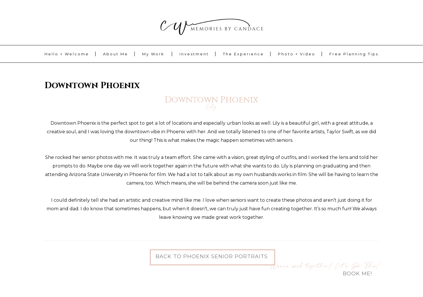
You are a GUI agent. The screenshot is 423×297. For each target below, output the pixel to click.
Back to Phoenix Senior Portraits (211, 256)
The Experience (243, 54)
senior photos (97, 157)
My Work (153, 54)
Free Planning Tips (353, 54)
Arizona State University (96, 174)
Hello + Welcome (67, 54)
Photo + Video (296, 54)
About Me (115, 54)
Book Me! (357, 273)
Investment (194, 54)
